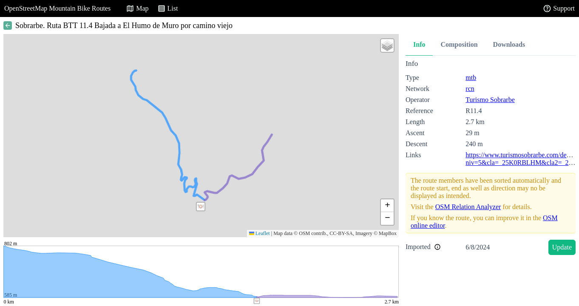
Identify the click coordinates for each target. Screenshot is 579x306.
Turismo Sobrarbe (489, 99)
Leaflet (259, 233)
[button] (201, 206)
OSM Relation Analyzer (468, 206)
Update (562, 247)
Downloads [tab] (509, 44)
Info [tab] (419, 44)
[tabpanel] (491, 158)
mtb (470, 77)
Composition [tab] (458, 44)
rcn (469, 88)
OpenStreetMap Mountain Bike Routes (57, 8)
